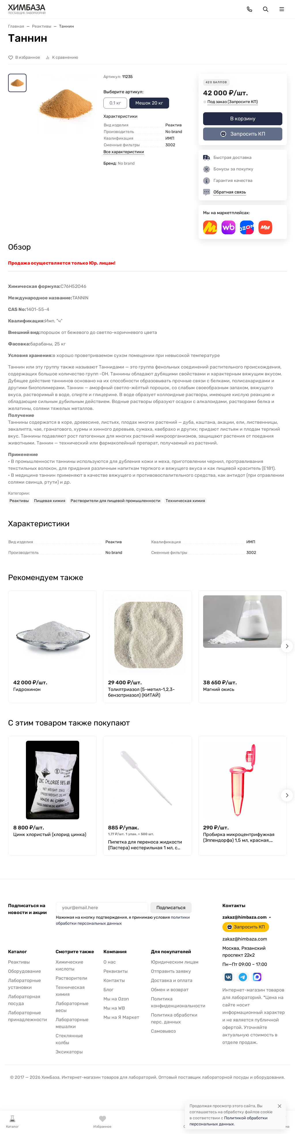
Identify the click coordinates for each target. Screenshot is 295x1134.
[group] (66, 118)
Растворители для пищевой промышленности (115, 500)
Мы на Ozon (116, 999)
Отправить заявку (171, 971)
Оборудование (24, 971)
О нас (109, 962)
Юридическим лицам (174, 962)
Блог (108, 989)
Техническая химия (185, 500)
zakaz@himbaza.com (244, 917)
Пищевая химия (49, 500)
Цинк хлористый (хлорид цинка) (49, 834)
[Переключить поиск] (265, 9)
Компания (114, 951)
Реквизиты (115, 971)
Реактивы (19, 500)
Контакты (114, 980)
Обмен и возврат (169, 989)
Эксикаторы (69, 1052)
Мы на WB (114, 1008)
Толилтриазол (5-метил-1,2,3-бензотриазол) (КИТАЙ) (141, 692)
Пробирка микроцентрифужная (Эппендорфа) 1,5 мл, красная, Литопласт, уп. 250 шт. (239, 837)
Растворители (71, 978)
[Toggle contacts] (249, 9)
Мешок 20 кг (149, 103)
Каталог (17, 951)
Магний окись (218, 689)
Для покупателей (171, 951)
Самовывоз (163, 1031)
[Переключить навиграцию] (282, 9)
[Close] (279, 1106)
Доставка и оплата (171, 980)
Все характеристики (123, 151)
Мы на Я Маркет (121, 1017)
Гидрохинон (27, 689)
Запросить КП (242, 134)
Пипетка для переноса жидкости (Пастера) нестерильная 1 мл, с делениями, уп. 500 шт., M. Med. (145, 845)
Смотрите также (75, 951)
